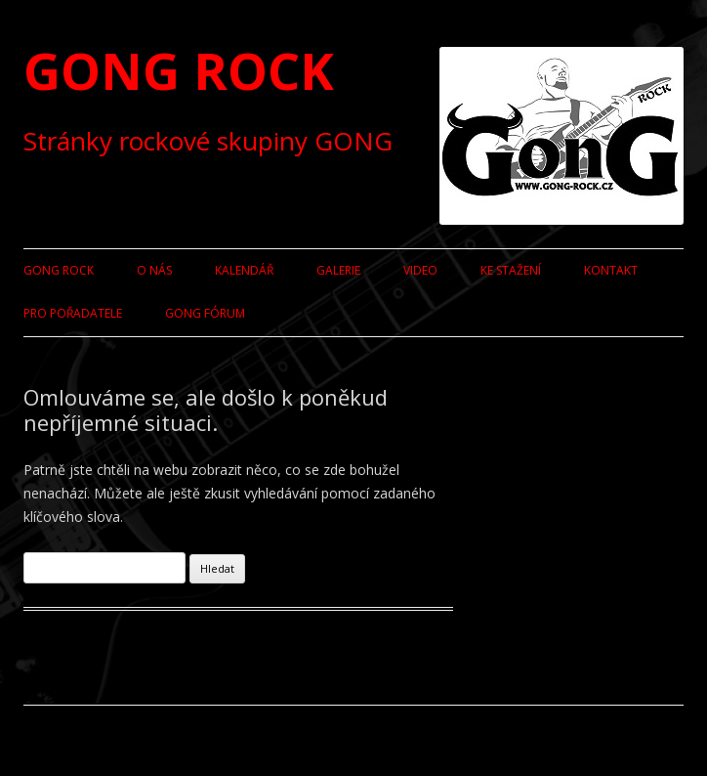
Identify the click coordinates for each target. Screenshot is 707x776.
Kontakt (611, 270)
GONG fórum (205, 313)
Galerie (338, 270)
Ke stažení (510, 270)
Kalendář (244, 270)
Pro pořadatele (72, 313)
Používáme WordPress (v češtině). (116, 740)
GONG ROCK (178, 70)
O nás (154, 270)
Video (420, 270)
